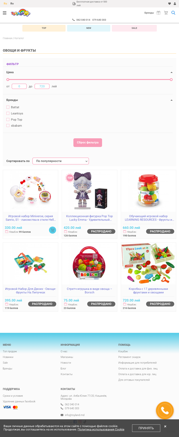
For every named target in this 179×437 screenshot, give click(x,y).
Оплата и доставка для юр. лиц (137, 374)
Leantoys (14, 113)
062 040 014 (83, 19)
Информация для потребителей (137, 362)
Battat (12, 107)
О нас (64, 351)
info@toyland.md (72, 415)
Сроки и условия (13, 395)
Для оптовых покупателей (134, 379)
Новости (66, 362)
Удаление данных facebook (19, 401)
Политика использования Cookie (101, 429)
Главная (7, 38)
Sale (5, 362)
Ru (5, 3)
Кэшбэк (123, 351)
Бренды (149, 12)
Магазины (67, 357)
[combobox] (60, 161)
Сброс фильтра (88, 142)
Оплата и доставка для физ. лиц (138, 368)
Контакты (67, 374)
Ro (12, 3)
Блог (63, 368)
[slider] (7, 79)
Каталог (19, 38)
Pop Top (14, 119)
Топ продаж (10, 351)
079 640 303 (99, 19)
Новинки (8, 357)
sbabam (14, 125)
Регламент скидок (129, 357)
